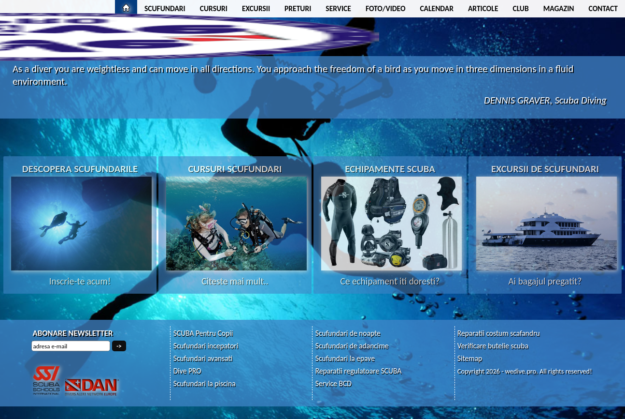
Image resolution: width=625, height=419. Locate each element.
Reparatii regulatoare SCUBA (358, 370)
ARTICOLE (483, 8)
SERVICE (338, 8)
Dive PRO (187, 370)
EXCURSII (256, 8)
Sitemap (469, 358)
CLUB (520, 8)
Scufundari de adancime (352, 345)
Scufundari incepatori (206, 345)
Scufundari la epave (345, 358)
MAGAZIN (558, 8)
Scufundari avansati (202, 358)
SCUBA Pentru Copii (203, 333)
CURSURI (213, 8)
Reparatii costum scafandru (498, 333)
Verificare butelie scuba (492, 345)
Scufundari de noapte (348, 333)
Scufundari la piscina (204, 383)
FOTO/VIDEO (385, 8)
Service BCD (333, 383)
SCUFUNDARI (164, 8)
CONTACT (603, 8)
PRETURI (297, 8)
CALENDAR (437, 8)
